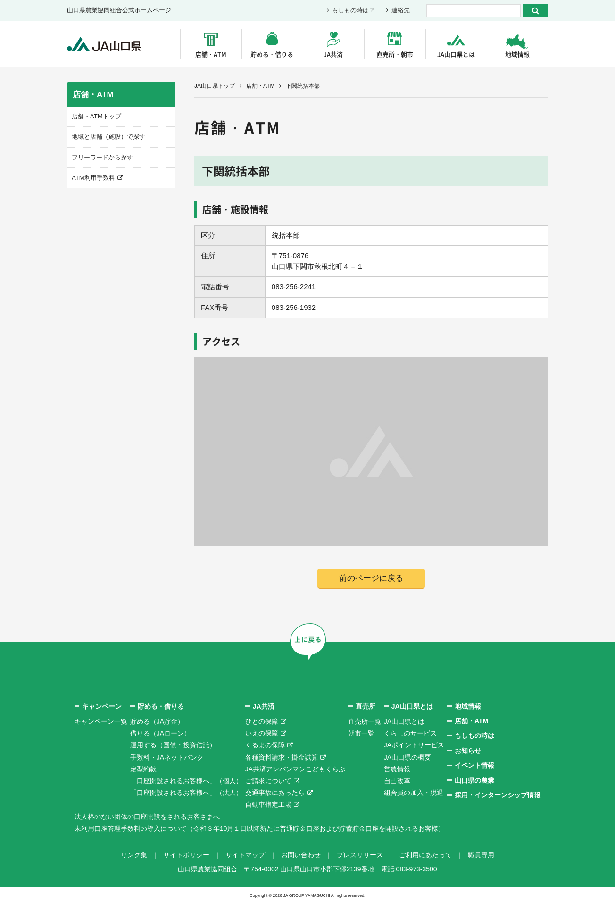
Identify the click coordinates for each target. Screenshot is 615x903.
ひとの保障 (261, 721)
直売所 (365, 706)
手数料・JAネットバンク (167, 757)
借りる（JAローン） (160, 733)
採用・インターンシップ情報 (497, 795)
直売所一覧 (364, 721)
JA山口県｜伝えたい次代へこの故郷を (104, 44)
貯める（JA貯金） (157, 721)
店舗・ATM (210, 54)
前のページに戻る (371, 578)
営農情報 (397, 769)
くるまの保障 (265, 745)
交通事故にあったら (275, 792)
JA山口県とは (456, 54)
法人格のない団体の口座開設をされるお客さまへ (147, 816)
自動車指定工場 (268, 804)
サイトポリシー (186, 854)
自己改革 (397, 781)
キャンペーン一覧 (101, 721)
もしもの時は (474, 736)
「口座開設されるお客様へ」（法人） (186, 792)
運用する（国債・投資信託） (173, 745)
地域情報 (517, 54)
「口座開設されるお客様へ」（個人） (186, 781)
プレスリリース (360, 854)
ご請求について (268, 781)
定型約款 (143, 769)
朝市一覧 (361, 733)
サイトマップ (245, 854)
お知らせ (468, 750)
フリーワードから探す (102, 156)
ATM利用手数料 (93, 177)
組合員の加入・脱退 (413, 792)
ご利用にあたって (425, 854)
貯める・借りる (271, 54)
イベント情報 (474, 765)
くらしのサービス (410, 733)
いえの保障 (261, 733)
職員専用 (481, 854)
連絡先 (400, 10)
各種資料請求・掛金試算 (281, 757)
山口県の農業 (474, 780)
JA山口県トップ (214, 86)
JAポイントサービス (414, 745)
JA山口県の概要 (407, 757)
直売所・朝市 (394, 54)
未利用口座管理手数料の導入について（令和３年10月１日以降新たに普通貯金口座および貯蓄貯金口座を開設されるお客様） (260, 828)
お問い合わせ (301, 854)
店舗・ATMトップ (96, 116)
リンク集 (134, 854)
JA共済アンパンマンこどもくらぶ (295, 769)
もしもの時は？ (353, 10)
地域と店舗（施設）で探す (108, 136)
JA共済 (333, 54)
